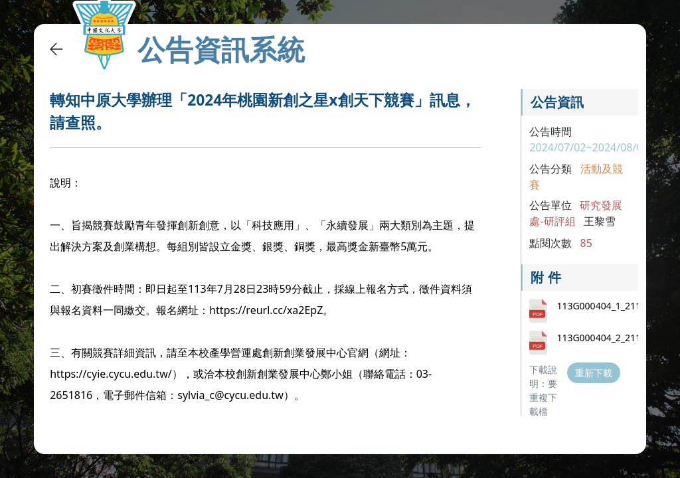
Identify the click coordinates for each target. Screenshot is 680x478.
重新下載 (593, 372)
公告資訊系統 (221, 49)
